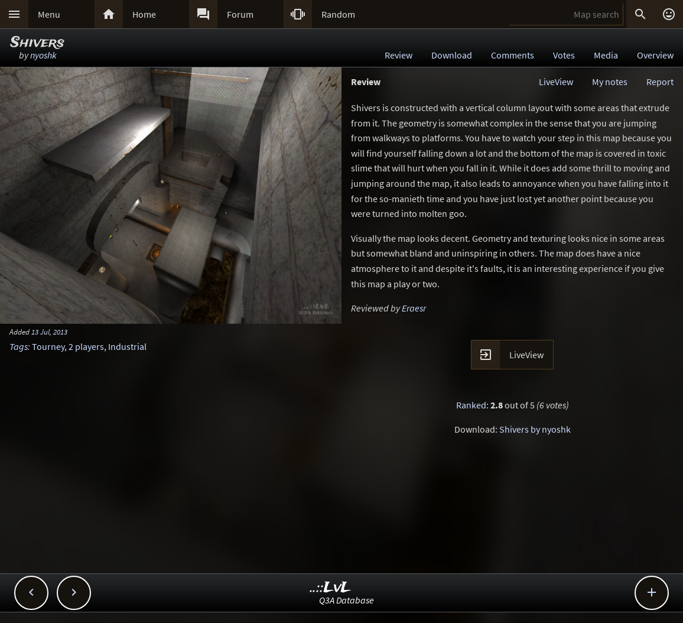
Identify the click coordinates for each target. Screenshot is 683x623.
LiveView (556, 81)
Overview (655, 55)
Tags (18, 346)
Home (144, 14)
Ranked (471, 405)
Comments (512, 55)
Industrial (127, 346)
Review (398, 55)
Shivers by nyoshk (535, 429)
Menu (49, 14)
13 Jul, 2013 (49, 331)
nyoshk (43, 55)
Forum (240, 14)
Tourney (48, 346)
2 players (86, 346)
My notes (609, 81)
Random (338, 14)
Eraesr (414, 308)
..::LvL (330, 587)
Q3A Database (346, 600)
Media (606, 55)
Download (451, 55)
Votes (564, 55)
